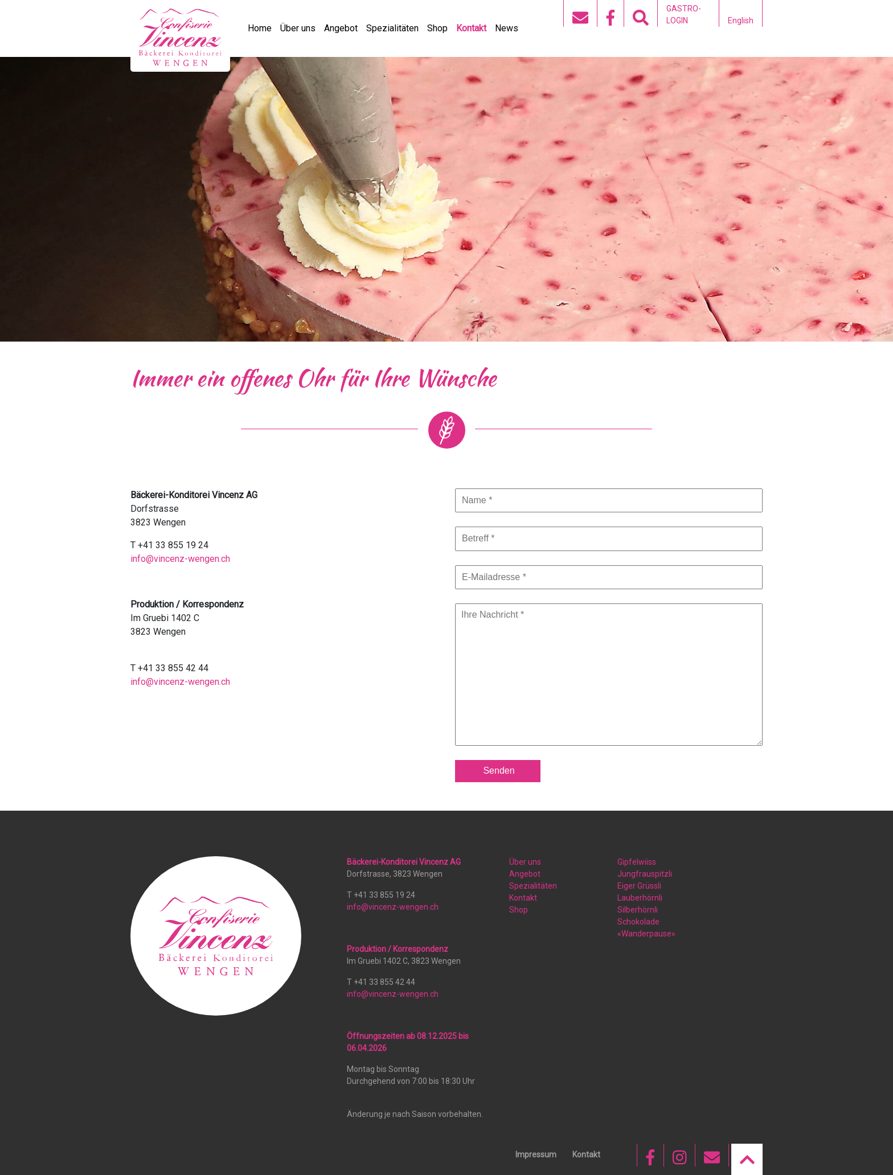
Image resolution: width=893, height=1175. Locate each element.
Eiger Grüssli (639, 885)
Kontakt (471, 28)
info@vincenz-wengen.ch (180, 558)
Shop (437, 28)
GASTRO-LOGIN (683, 14)
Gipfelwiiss (636, 861)
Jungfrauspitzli (644, 873)
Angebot (341, 28)
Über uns (298, 28)
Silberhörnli (637, 909)
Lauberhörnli (639, 897)
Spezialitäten (392, 28)
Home (260, 28)
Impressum (535, 1154)
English (740, 20)
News (506, 28)
